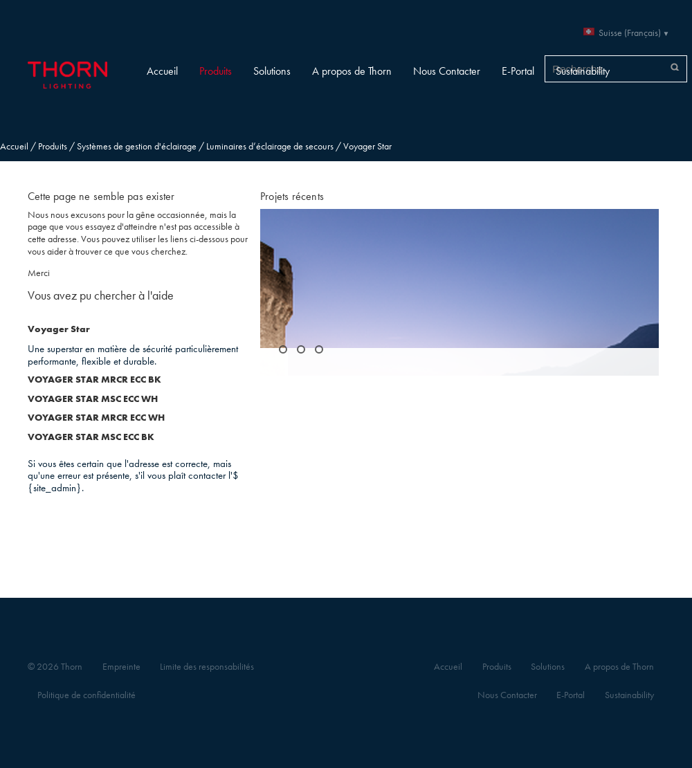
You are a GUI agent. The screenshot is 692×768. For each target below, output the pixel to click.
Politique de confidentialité (86, 695)
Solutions (272, 71)
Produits (215, 71)
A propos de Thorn (352, 71)
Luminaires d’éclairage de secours (270, 146)
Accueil (162, 71)
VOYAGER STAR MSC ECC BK (91, 437)
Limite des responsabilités (207, 667)
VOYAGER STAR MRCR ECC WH (96, 417)
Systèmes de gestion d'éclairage (137, 146)
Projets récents (292, 196)
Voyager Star (59, 329)
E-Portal (518, 71)
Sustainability (583, 71)
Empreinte (121, 667)
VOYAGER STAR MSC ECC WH (93, 399)
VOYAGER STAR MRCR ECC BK (94, 379)
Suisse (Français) (630, 33)
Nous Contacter (446, 71)
